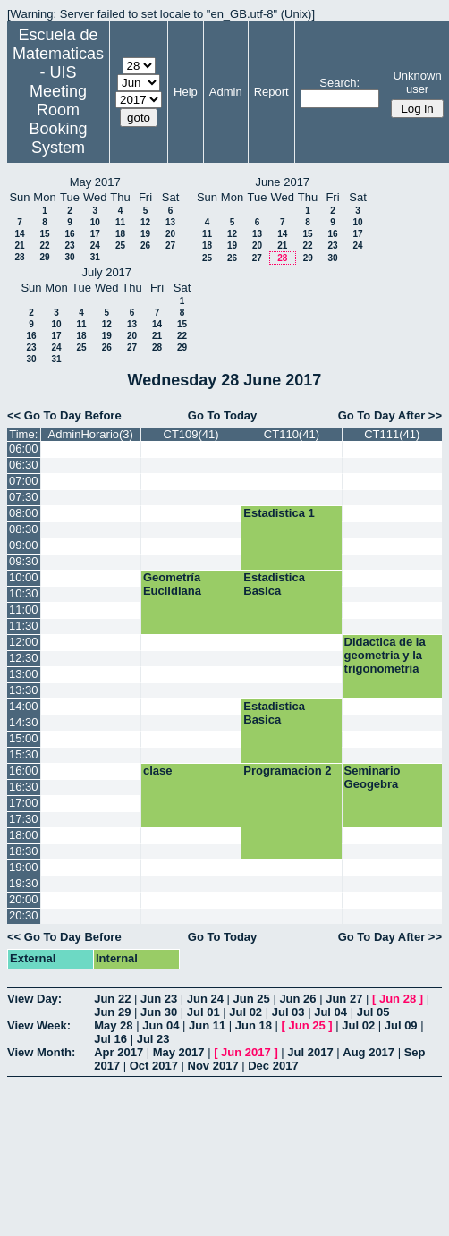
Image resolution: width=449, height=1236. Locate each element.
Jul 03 (288, 1012)
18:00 (23, 835)
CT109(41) (191, 434)
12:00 (23, 641)
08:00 (23, 513)
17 (95, 234)
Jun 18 (253, 1025)
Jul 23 (153, 1039)
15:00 (23, 738)
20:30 (23, 915)
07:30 (23, 497)
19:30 (23, 883)
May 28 (113, 1025)
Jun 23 (158, 998)
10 (95, 222)
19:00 (23, 867)
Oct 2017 (154, 1065)
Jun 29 (112, 1012)
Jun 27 (344, 998)
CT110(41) (291, 434)
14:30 (23, 722)
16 (69, 234)
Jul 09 (401, 1025)
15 (44, 234)
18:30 (23, 851)
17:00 (23, 802)
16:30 (23, 786)
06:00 (23, 448)
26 (145, 245)
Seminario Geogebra (372, 777)
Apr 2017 (118, 1052)
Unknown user (417, 82)
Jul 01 (203, 1012)
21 (19, 245)
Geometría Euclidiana (172, 584)
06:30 (23, 464)
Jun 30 (158, 1012)
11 (120, 222)
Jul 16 (110, 1039)
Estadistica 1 (279, 513)
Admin (225, 91)
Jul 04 (330, 1012)
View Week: (39, 1025)
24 (95, 245)
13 (170, 222)
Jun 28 (397, 998)
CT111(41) (391, 434)
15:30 (23, 754)
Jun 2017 (246, 1052)
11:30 (23, 625)
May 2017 (179, 1052)
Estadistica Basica (274, 584)
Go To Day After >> (390, 415)
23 (69, 245)
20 (170, 234)
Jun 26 (297, 998)
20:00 (23, 899)
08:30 (23, 529)
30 (69, 257)
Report (271, 91)
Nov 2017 (213, 1065)
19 (145, 234)
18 (120, 234)
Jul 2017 (310, 1052)
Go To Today (223, 415)
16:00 (23, 770)
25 (120, 245)
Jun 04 (160, 1025)
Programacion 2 (287, 770)
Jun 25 (251, 998)
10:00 (23, 577)
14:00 (23, 706)
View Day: (34, 998)
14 (19, 234)
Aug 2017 (368, 1052)
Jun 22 (112, 998)
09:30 (23, 561)
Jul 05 (373, 1012)
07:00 (23, 480)
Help (186, 91)
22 (44, 245)
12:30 (23, 658)
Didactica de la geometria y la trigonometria (385, 655)
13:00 (23, 674)
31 (95, 257)
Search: (339, 82)
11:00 (23, 609)
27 (170, 245)
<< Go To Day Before (64, 415)
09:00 (23, 545)
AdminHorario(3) (90, 434)
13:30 (23, 690)
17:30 (23, 818)
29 (44, 257)
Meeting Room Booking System (58, 119)
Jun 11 (207, 1025)
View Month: (41, 1052)
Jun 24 (205, 998)
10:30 (23, 593)
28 (19, 257)
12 (145, 222)
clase (158, 770)
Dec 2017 (273, 1065)
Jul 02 (245, 1012)
